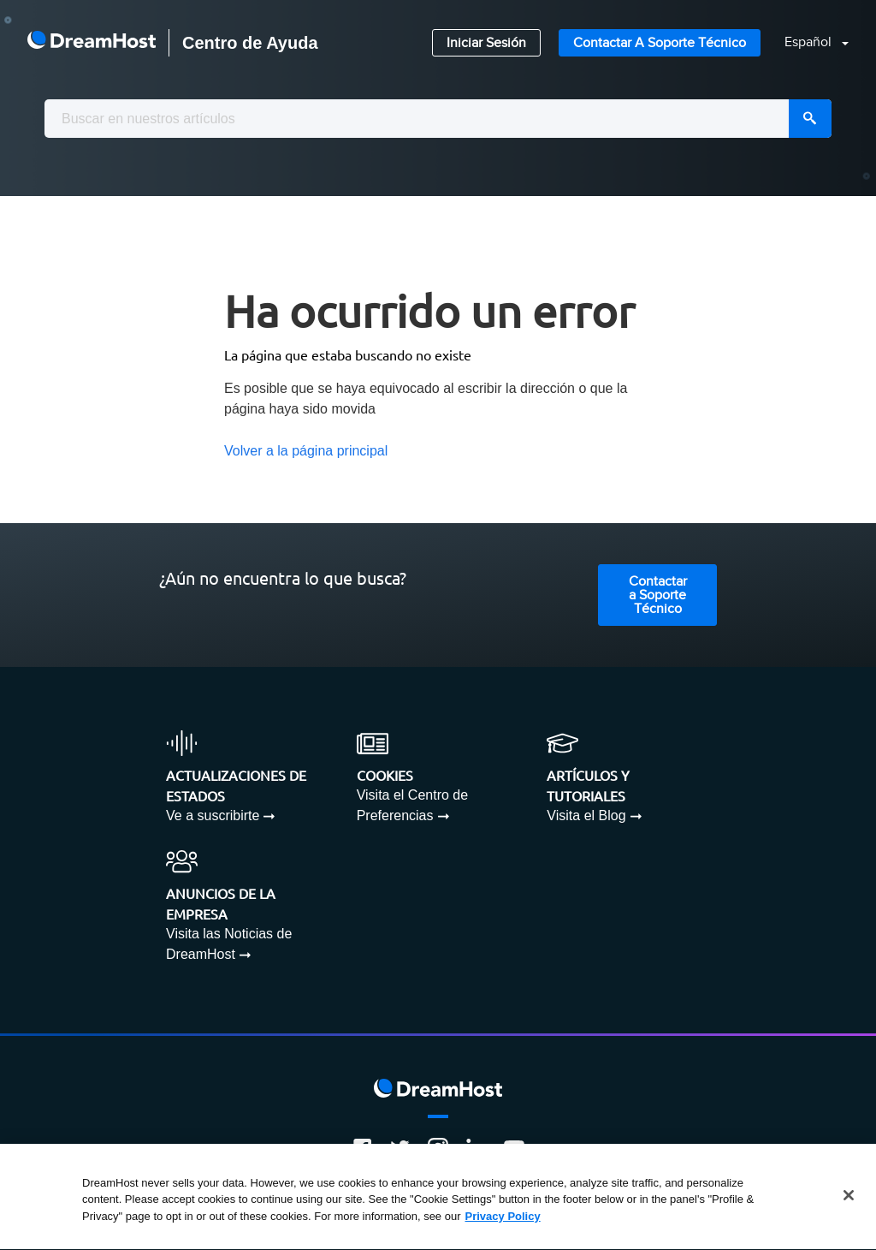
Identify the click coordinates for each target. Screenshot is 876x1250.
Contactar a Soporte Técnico (659, 43)
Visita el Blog (586, 815)
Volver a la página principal (306, 450)
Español (809, 42)
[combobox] (438, 118)
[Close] (848, 1196)
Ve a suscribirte (212, 815)
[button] (806, 43)
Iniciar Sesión (486, 43)
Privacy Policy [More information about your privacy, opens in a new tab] (503, 1217)
